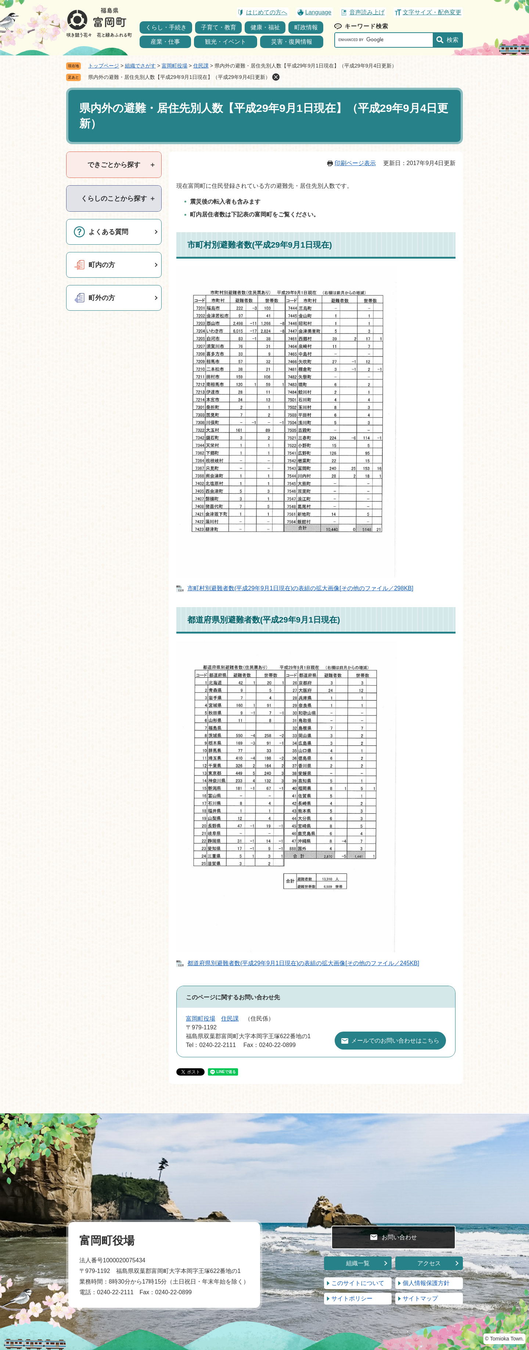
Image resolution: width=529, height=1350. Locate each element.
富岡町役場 (174, 66)
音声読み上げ (367, 12)
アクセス (429, 1263)
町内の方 (102, 265)
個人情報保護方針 (426, 1283)
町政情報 (306, 27)
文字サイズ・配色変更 (432, 12)
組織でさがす (140, 66)
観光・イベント (225, 42)
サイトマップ (420, 1298)
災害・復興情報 (291, 42)
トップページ (103, 66)
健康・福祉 (265, 27)
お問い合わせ (399, 1237)
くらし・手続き (166, 27)
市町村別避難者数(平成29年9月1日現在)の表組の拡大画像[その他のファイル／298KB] (300, 588)
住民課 (201, 66)
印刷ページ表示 (355, 163)
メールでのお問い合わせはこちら (395, 1040)
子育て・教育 (218, 27)
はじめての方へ (266, 12)
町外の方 (102, 298)
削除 (276, 77)
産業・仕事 (165, 42)
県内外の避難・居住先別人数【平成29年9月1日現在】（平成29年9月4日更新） (179, 77)
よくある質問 (108, 232)
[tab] (113, 165)
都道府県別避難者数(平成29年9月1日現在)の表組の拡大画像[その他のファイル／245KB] (303, 963)
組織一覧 (358, 1263)
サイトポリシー (352, 1298)
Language (318, 12)
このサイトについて (357, 1283)
